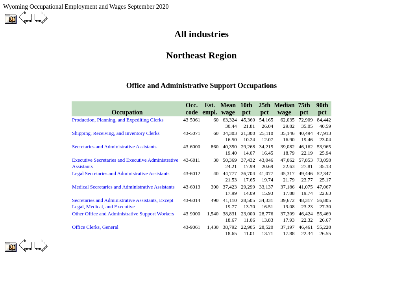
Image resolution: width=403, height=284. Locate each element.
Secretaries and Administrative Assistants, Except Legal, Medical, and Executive (122, 203)
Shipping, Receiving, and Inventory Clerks (115, 133)
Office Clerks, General (95, 227)
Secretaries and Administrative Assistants (114, 146)
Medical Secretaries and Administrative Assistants (123, 187)
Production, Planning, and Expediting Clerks (118, 120)
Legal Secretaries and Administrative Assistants (121, 173)
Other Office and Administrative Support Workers (123, 214)
